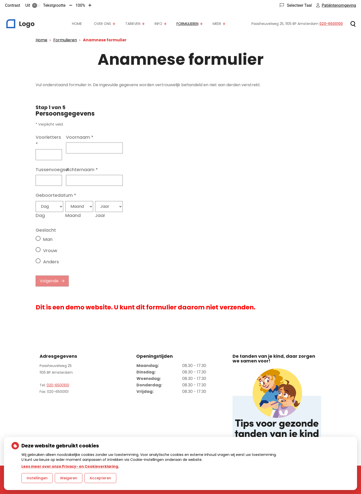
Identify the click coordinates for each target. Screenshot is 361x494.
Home (77, 23)
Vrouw (50, 250)
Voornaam (79, 137)
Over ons (102, 23)
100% (80, 5)
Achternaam (82, 169)
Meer (217, 23)
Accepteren (100, 478)
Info (158, 23)
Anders (51, 262)
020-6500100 (58, 385)
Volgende (49, 281)
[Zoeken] (353, 24)
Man (48, 239)
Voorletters (48, 140)
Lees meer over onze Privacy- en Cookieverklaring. (70, 466)
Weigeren (68, 478)
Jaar (100, 215)
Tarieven (132, 23)
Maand (73, 215)
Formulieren (187, 23)
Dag (40, 215)
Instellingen (37, 478)
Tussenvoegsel (52, 169)
